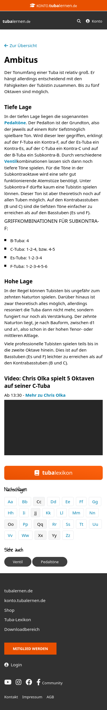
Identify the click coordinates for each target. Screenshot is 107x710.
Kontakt (11, 696)
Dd (53, 501)
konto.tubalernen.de (24, 600)
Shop (9, 610)
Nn (92, 513)
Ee (67, 501)
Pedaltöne (15, 122)
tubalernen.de (18, 590)
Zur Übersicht (20, 45)
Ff (81, 501)
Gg (95, 501)
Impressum (32, 696)
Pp (25, 524)
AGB (50, 696)
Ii (24, 513)
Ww (25, 535)
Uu (95, 524)
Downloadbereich (22, 629)
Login (13, 664)
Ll (61, 513)
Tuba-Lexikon (17, 619)
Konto (94, 21)
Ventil (10, 161)
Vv (10, 535)
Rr (54, 524)
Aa (10, 501)
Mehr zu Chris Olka (45, 395)
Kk (48, 513)
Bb (24, 501)
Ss (68, 524)
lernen (17, 21)
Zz (68, 535)
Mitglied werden (30, 648)
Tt (81, 524)
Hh (10, 513)
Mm (76, 513)
